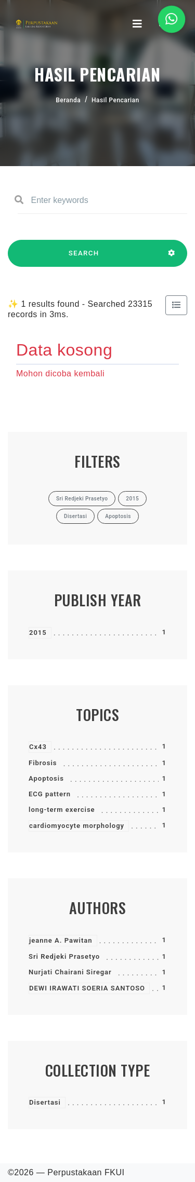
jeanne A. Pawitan (61, 940)
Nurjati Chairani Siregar (70, 972)
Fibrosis (43, 763)
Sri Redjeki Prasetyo (64, 956)
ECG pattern (50, 794)
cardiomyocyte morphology (76, 826)
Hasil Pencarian (115, 100)
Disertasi (45, 1102)
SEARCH (83, 258)
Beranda (68, 100)
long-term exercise (62, 809)
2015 (38, 632)
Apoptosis (46, 778)
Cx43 (38, 747)
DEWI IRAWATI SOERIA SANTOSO (87, 988)
